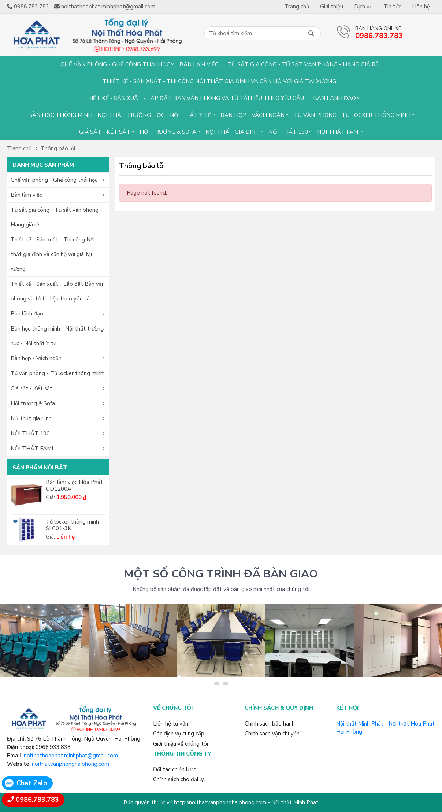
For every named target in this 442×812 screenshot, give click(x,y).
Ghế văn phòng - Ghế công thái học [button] (54, 180)
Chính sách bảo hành (270, 723)
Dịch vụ (363, 6)
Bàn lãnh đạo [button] (27, 313)
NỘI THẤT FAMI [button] (32, 448)
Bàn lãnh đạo (334, 98)
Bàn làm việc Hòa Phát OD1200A (74, 485)
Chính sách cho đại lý (178, 779)
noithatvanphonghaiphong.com (70, 764)
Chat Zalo (31, 783)
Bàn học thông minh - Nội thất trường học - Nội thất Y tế (119, 115)
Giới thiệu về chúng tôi (180, 744)
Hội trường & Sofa (168, 132)
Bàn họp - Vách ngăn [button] (36, 358)
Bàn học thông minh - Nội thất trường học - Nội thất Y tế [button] (57, 336)
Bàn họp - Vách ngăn (252, 115)
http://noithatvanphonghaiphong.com (220, 802)
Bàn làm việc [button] (26, 195)
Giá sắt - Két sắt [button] (31, 388)
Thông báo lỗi (58, 148)
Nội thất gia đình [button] (31, 418)
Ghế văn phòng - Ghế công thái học (115, 64)
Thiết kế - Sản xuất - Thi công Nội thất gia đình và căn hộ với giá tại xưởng (219, 81)
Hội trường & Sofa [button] (33, 403)
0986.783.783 (37, 799)
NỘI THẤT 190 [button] (30, 433)
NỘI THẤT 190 (288, 132)
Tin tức (392, 6)
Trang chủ (297, 6)
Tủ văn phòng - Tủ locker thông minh (352, 115)
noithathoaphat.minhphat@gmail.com (71, 755)
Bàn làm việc (199, 64)
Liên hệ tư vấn (170, 723)
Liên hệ (421, 6)
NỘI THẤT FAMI (338, 132)
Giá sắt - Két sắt (104, 132)
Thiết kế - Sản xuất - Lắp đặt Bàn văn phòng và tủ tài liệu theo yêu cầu (193, 98)
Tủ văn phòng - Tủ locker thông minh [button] (57, 373)
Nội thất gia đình (232, 132)
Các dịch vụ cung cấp (178, 733)
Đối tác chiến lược (174, 769)
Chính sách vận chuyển (272, 733)
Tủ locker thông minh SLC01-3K (72, 525)
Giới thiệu (331, 6)
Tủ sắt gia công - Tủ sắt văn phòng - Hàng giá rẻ (303, 64)
